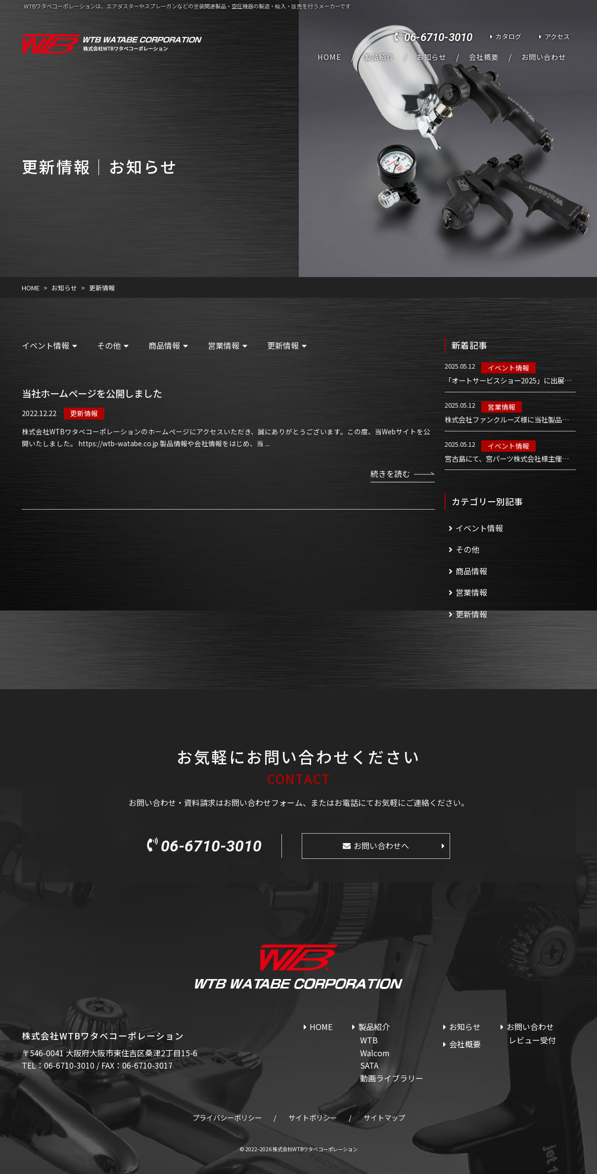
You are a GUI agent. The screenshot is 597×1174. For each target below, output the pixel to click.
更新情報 (283, 345)
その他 (109, 345)
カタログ (508, 36)
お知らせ (431, 56)
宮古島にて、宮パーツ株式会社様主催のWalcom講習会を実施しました (510, 459)
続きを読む (390, 473)
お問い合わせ (543, 56)
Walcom (375, 1053)
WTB (369, 1040)
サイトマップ (384, 1117)
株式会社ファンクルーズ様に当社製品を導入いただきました (510, 419)
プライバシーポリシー (227, 1117)
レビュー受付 (532, 1040)
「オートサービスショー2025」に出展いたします (510, 380)
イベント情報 (45, 345)
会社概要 (484, 56)
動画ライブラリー (391, 1078)
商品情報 (164, 345)
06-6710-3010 (438, 37)
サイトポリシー (312, 1117)
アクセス (557, 36)
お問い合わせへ (381, 845)
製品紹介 (379, 56)
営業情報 (223, 345)
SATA (369, 1065)
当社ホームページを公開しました (92, 393)
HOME (329, 56)
